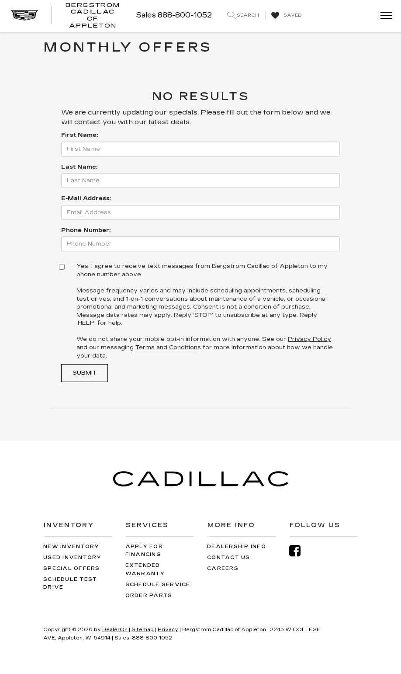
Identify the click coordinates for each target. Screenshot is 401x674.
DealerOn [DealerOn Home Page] (115, 629)
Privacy (168, 629)
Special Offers (71, 568)
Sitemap (142, 629)
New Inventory (71, 546)
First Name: (79, 135)
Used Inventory (72, 557)
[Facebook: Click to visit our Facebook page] (299, 550)
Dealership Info (236, 546)
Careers (223, 568)
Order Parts (149, 595)
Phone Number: (86, 230)
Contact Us (228, 557)
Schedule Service (157, 584)
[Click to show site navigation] (383, 16)
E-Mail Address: (86, 198)
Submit (85, 372)
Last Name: (79, 166)
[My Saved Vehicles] (285, 16)
